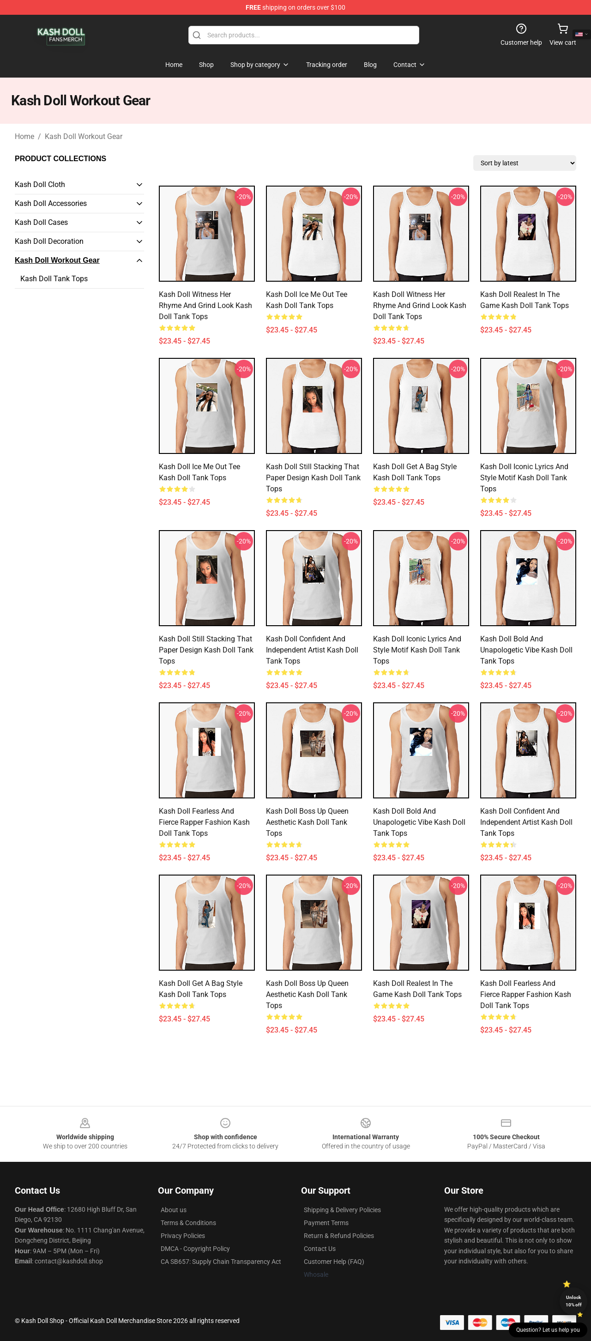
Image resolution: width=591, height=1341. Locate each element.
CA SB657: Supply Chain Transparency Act (221, 1261)
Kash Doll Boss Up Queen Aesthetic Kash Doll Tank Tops (307, 822)
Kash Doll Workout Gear (83, 136)
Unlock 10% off (574, 1301)
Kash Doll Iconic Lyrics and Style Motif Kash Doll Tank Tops (524, 477)
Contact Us (320, 1248)
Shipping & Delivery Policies (342, 1210)
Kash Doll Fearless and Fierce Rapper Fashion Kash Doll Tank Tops (204, 822)
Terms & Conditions (188, 1222)
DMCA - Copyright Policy (195, 1248)
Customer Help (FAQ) (334, 1261)
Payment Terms (326, 1222)
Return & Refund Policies (339, 1235)
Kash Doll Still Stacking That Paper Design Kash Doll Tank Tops (313, 477)
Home (24, 136)
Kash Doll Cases (41, 222)
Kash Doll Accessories (51, 203)
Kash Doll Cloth (40, 184)
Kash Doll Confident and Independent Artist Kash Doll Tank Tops (312, 649)
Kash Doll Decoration (49, 241)
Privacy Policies (183, 1235)
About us (174, 1210)
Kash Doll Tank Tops (54, 278)
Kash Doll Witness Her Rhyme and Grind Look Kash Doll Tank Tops (205, 305)
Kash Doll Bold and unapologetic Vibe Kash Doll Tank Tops (526, 649)
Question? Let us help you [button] (548, 1330)
